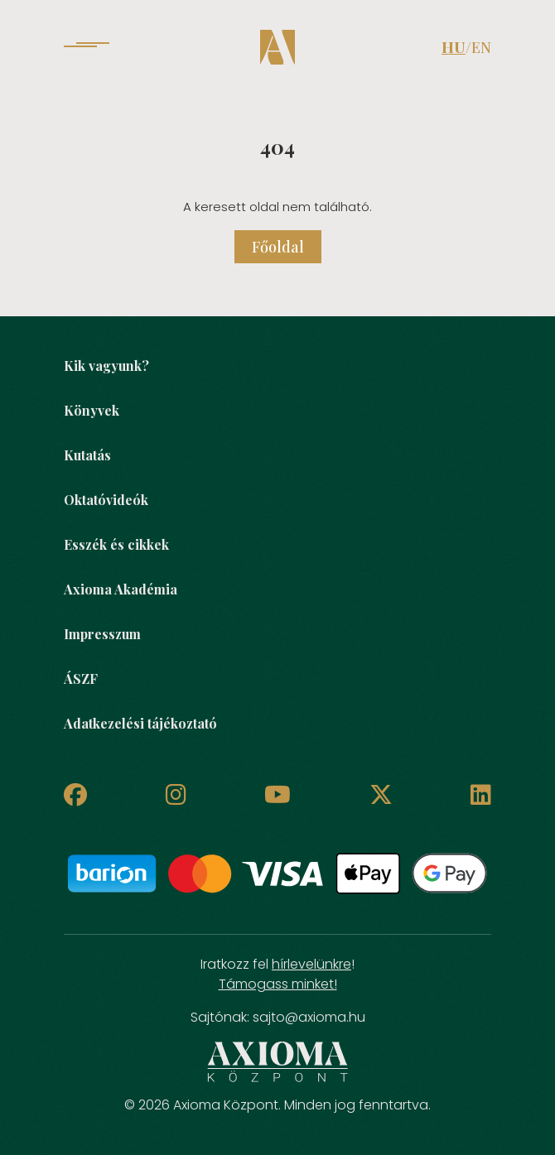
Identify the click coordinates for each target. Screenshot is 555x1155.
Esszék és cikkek (116, 544)
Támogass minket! (278, 984)
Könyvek (91, 410)
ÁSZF (81, 678)
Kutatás (87, 455)
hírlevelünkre (311, 964)
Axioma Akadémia (120, 589)
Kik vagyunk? (106, 365)
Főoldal (278, 247)
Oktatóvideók (106, 499)
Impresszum (102, 633)
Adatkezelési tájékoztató (140, 723)
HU (454, 47)
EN (481, 47)
